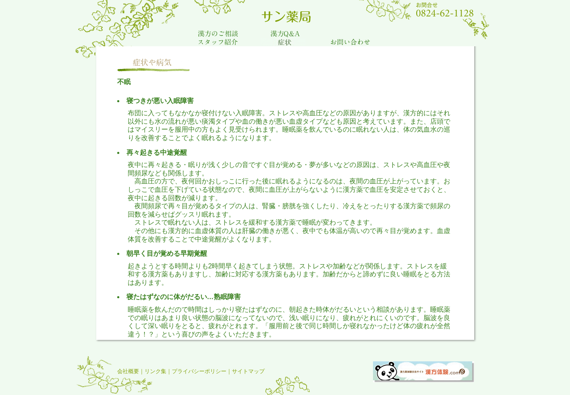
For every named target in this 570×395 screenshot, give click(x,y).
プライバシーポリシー (199, 371)
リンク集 (155, 371)
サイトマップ (248, 371)
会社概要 (128, 371)
